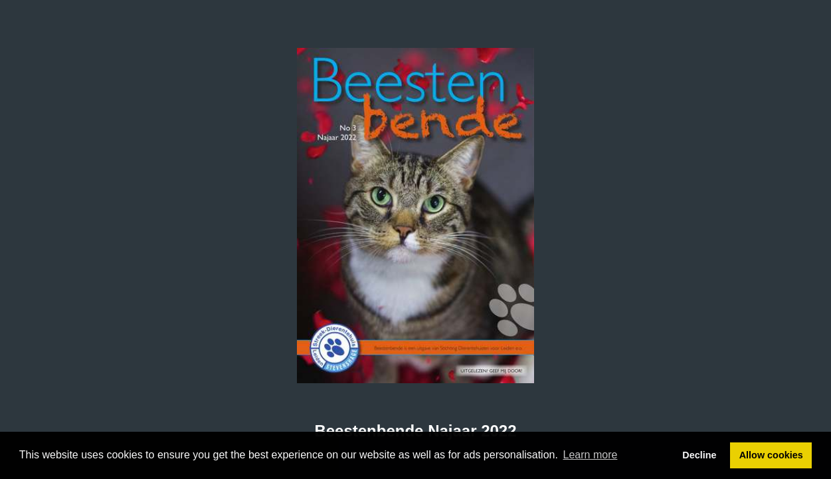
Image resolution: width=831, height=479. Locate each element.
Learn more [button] (590, 454)
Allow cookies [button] (771, 455)
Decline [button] (699, 455)
